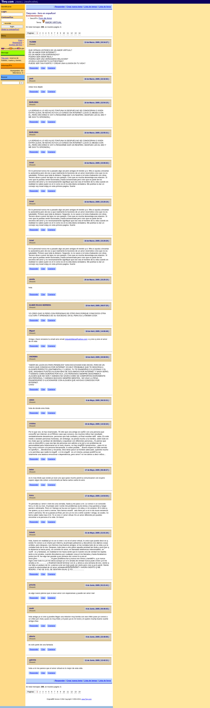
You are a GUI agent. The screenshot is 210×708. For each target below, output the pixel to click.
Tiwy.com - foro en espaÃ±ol (41, 13)
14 (79, 33)
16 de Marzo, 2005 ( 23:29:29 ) (96, 241)
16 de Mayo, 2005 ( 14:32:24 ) (97, 424)
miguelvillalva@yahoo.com (76, 339)
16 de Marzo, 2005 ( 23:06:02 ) (96, 163)
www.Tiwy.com (87, 699)
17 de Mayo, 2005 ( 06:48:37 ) (97, 470)
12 (72, 33)
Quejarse (51, 68)
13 (75, 33)
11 (68, 33)
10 (64, 33)
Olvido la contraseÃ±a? (10, 29)
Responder (60, 7)
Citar (43, 68)
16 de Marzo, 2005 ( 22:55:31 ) (96, 133)
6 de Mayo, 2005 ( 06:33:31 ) (97, 400)
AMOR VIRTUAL (53, 22)
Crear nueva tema (74, 7)
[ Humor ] (18, 2)
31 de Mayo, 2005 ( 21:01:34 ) (97, 533)
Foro (20, 40)
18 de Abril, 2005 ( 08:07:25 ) (97, 306)
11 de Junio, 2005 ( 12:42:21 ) (97, 660)
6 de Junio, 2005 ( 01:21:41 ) (97, 585)
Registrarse (17, 42)
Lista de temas (90, 7)
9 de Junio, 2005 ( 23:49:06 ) (97, 637)
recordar (8, 23)
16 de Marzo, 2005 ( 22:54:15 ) (96, 103)
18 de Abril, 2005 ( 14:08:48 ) (97, 331)
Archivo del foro (15, 45)
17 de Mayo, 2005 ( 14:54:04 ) (97, 496)
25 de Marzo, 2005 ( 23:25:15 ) (96, 280)
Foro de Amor (45, 18)
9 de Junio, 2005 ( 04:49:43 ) (97, 609)
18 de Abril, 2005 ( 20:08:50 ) (97, 357)
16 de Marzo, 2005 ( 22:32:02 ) (96, 79)
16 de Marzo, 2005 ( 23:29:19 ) (96, 202)
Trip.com (4, 58)
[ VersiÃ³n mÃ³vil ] (31, 2)
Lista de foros (105, 7)
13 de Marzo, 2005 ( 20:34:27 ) (96, 42)
